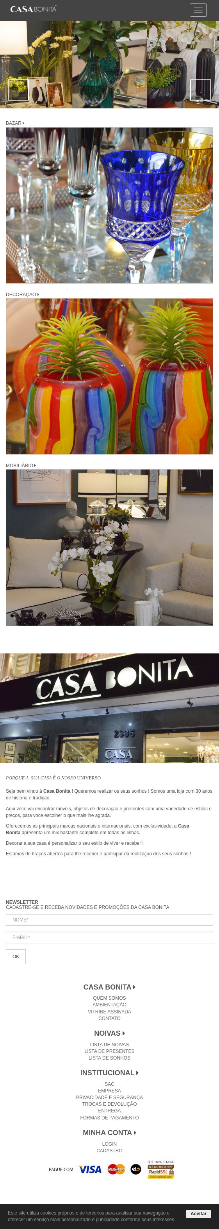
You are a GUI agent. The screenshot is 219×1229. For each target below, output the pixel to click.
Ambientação (109, 1005)
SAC (109, 1084)
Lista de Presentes (110, 1051)
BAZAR (15, 123)
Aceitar (199, 1213)
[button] (18, 90)
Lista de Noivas (109, 1044)
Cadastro (109, 1150)
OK (15, 956)
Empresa (109, 1091)
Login (109, 1144)
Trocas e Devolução (109, 1104)
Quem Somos (109, 998)
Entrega (109, 1111)
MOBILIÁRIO (21, 465)
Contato (109, 1018)
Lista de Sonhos (109, 1058)
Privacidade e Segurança (109, 1097)
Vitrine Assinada (109, 1012)
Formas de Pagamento (109, 1118)
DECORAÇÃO (22, 294)
